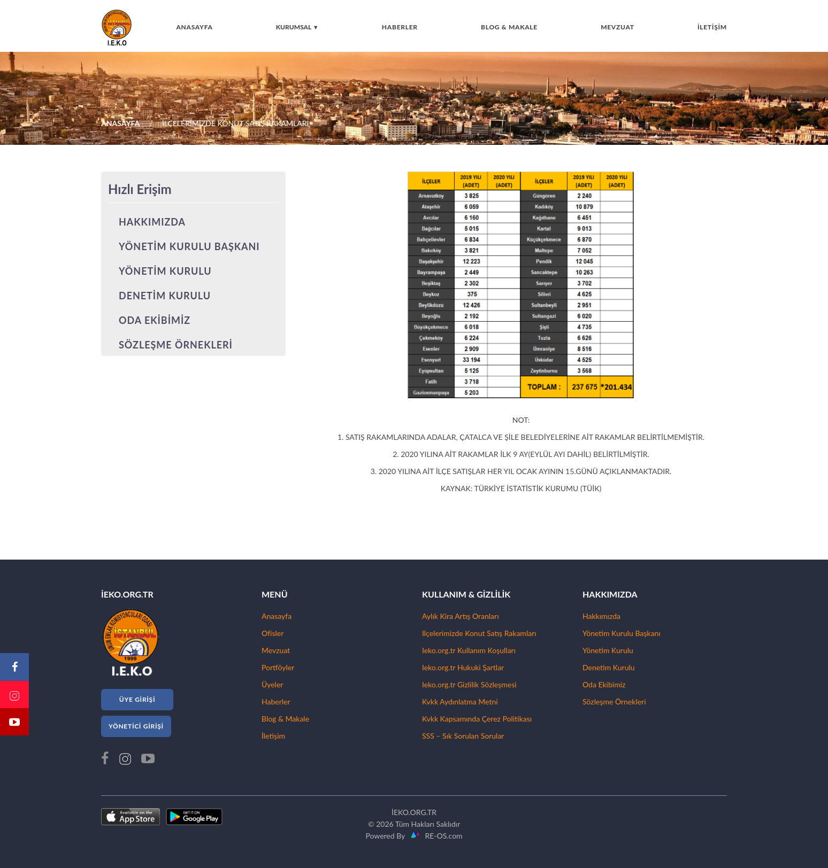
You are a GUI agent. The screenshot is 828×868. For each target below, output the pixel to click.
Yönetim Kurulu (607, 650)
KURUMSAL (297, 27)
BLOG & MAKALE (509, 27)
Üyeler (272, 684)
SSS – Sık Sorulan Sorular (463, 735)
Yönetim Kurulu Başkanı (621, 633)
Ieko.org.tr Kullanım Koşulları (469, 650)
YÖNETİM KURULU (165, 271)
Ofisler (272, 633)
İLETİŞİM (712, 27)
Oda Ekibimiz (603, 684)
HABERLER (400, 27)
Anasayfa (277, 616)
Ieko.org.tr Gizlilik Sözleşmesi (469, 684)
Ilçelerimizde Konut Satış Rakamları (479, 633)
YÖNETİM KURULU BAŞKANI (189, 246)
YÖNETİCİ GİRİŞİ (136, 726)
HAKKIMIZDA (152, 222)
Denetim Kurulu (608, 667)
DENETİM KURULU (165, 295)
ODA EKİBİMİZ (154, 320)
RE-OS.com (441, 835)
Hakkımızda (601, 616)
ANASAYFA (194, 27)
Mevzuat (276, 650)
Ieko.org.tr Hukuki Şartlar (463, 667)
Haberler (276, 701)
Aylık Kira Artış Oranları (460, 616)
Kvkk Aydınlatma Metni (460, 701)
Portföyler (278, 667)
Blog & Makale (285, 718)
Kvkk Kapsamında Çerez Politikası (477, 718)
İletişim (273, 735)
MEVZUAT (617, 27)
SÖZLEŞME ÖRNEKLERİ (176, 345)
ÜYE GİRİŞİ (137, 699)
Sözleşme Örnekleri (614, 701)
